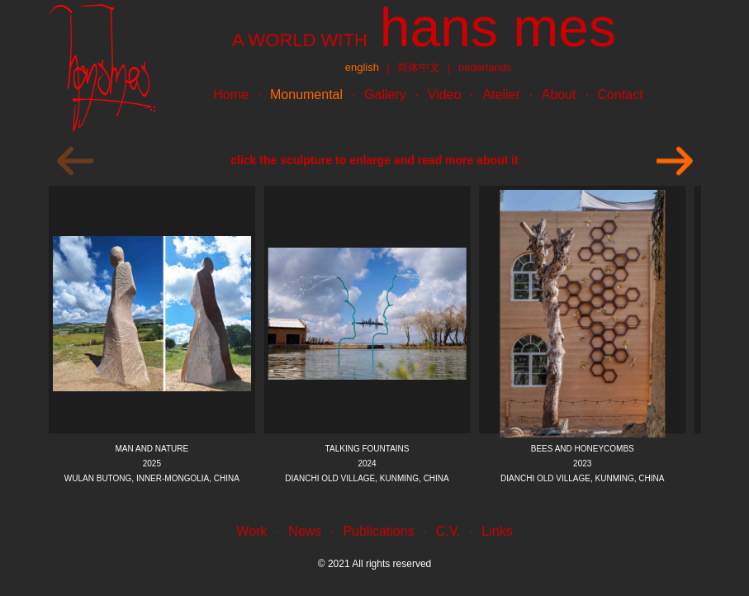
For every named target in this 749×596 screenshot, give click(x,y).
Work (251, 531)
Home (231, 95)
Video (445, 95)
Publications (378, 531)
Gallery (385, 95)
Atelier (500, 95)
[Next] (675, 161)
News (304, 531)
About (559, 95)
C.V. (448, 531)
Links (496, 531)
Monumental (306, 95)
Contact (620, 95)
